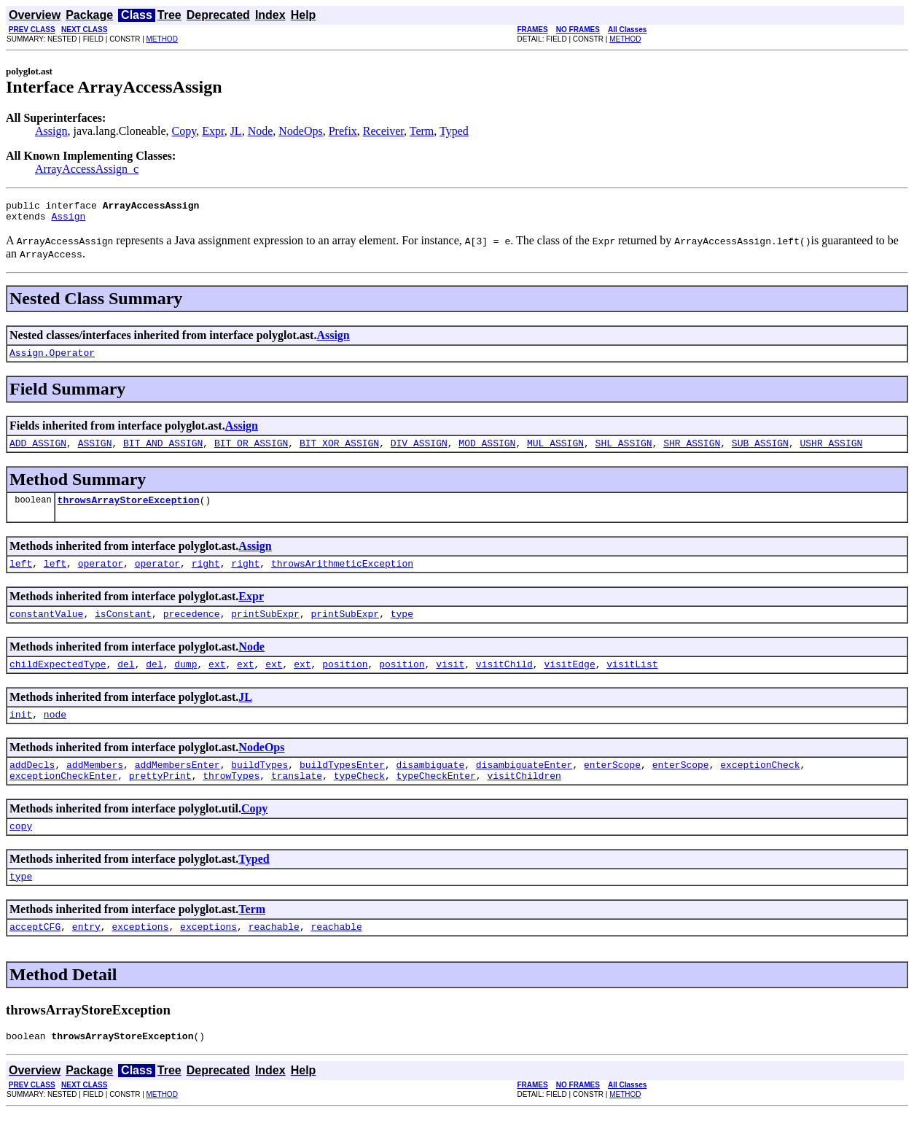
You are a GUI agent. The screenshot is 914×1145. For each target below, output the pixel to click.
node (55, 733)
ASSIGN (95, 451)
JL (236, 131)
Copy (184, 131)
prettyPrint (160, 799)
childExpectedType (57, 681)
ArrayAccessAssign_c (86, 169)
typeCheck (359, 799)
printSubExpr (265, 628)
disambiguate (431, 786)
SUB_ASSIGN (760, 451)
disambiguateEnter (524, 786)
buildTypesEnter (342, 786)
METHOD (162, 39)
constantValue (46, 628)
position (344, 681)
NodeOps (300, 131)
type (402, 628)
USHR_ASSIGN (831, 451)
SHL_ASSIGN (623, 451)
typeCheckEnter (435, 799)
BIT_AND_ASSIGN (163, 451)
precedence (191, 628)
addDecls (32, 786)
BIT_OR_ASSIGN (251, 451)
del (125, 681)
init (20, 733)
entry (86, 956)
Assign (51, 131)
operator (100, 576)
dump (185, 681)
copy (20, 851)
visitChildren (523, 799)
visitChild (504, 681)
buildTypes (259, 786)
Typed (454, 131)
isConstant (123, 628)
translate (296, 799)
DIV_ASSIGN (419, 451)
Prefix (343, 131)
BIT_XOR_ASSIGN (339, 451)
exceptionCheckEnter (63, 799)
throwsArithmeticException (342, 576)
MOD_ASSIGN (486, 451)
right (206, 576)
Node (260, 131)
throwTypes (231, 799)
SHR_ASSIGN (691, 451)
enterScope (612, 786)
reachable (274, 956)
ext (216, 681)
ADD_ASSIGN (37, 451)
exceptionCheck (760, 786)
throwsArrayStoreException (129, 510)
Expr (213, 131)
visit (450, 681)
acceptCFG (34, 956)
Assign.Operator (52, 358)
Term (422, 131)
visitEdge (569, 681)
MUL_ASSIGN (555, 451)
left (20, 576)
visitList (631, 681)
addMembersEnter (177, 786)
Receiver (383, 131)
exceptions (140, 956)
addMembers (94, 786)
